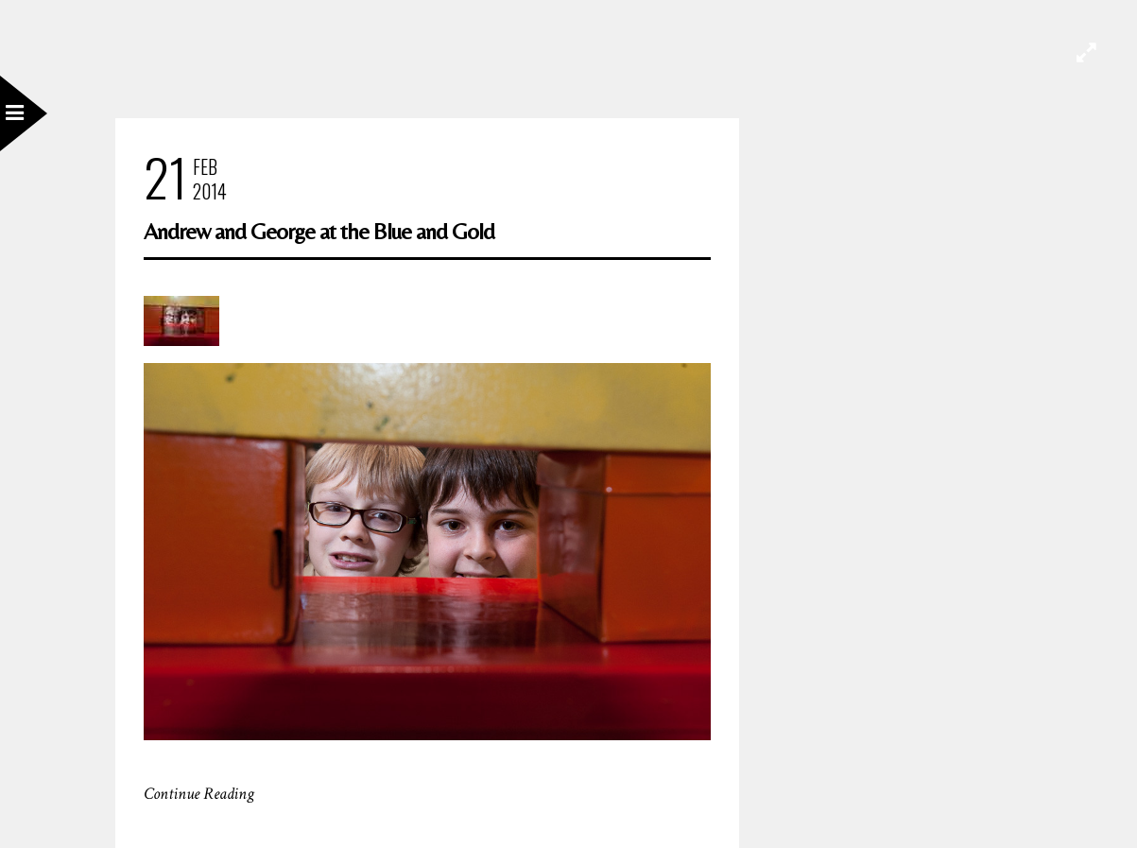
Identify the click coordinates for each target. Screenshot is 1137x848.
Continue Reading (199, 794)
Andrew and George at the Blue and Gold (319, 231)
